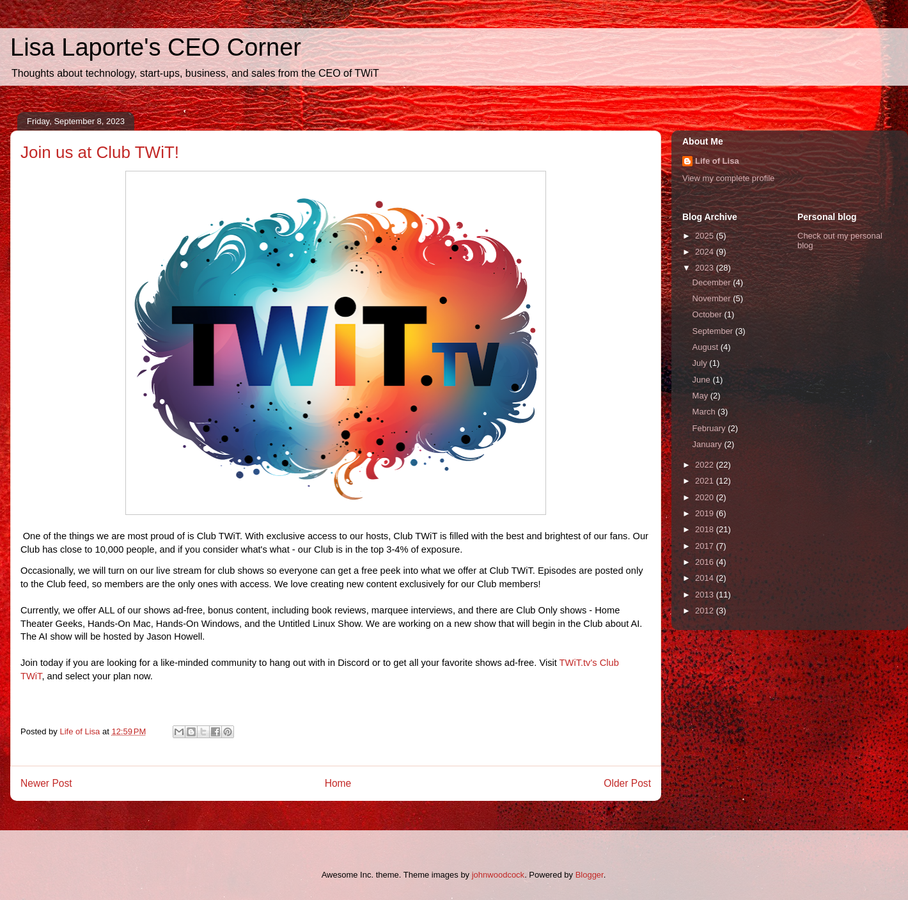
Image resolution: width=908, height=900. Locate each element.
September (714, 331)
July (701, 363)
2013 (705, 594)
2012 (705, 610)
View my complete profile (728, 178)
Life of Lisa (717, 161)
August (707, 347)
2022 (705, 465)
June (703, 379)
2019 (705, 513)
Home (338, 783)
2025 (705, 236)
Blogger (589, 875)
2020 (705, 497)
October (708, 314)
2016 (705, 562)
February (710, 428)
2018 (705, 529)
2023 (705, 267)
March (705, 411)
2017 (705, 546)
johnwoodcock (498, 875)
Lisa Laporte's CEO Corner (155, 47)
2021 (705, 481)
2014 (705, 578)
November (713, 298)
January (708, 444)
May (701, 395)
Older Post (627, 783)
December (713, 282)
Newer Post (46, 783)
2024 (705, 252)
